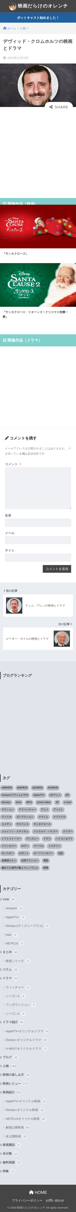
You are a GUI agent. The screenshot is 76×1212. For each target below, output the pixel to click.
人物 (9, 1066)
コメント (13, 464)
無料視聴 (12, 1162)
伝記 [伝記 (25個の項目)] (60, 853)
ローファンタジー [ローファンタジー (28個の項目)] (43, 853)
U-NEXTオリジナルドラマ (27, 1048)
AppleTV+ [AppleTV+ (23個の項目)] (39, 795)
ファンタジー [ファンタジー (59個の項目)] (9, 846)
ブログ (10, 1057)
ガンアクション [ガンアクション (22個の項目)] (24, 816)
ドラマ (10, 978)
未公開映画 (16, 1136)
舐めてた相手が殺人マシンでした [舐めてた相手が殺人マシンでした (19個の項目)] (20, 867)
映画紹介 (12, 1092)
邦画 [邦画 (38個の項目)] (45, 867)
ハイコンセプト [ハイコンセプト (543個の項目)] (64, 838)
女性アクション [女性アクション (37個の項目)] (29, 860)
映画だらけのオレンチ (38, 6)
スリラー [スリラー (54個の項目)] (68, 831)
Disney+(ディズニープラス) (27, 926)
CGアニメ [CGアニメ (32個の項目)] (55, 795)
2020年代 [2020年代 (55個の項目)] (53, 787)
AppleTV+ (15, 917)
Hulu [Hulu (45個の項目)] (18, 802)
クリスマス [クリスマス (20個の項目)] (59, 816)
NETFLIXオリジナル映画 (26, 1119)
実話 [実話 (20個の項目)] (45, 860)
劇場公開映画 (18, 1127)
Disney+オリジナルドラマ (26, 1040)
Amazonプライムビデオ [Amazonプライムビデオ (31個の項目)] (15, 795)
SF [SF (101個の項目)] (57, 802)
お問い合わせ (55, 1200)
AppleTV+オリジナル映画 (26, 1101)
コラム (10, 969)
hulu (12, 935)
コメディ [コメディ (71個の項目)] (6, 824)
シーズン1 (16, 996)
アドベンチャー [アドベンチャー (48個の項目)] (27, 809)
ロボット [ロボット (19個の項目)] (24, 853)
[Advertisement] (38, 152)
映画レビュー (15, 1083)
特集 (9, 1171)
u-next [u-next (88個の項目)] (67, 802)
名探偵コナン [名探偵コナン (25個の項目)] (9, 860)
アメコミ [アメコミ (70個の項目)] (58, 809)
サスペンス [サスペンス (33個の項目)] (22, 824)
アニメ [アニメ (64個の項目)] (44, 809)
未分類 (10, 1154)
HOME (38, 1192)
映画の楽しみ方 (16, 1074)
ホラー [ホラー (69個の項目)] (25, 846)
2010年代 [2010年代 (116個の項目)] (37, 787)
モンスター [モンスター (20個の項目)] (8, 853)
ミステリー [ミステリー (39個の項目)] (54, 846)
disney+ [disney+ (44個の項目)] (6, 802)
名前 (8, 515)
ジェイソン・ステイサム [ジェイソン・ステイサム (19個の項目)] (15, 831)
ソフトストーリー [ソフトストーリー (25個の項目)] (11, 838)
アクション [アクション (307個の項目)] (8, 809)
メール (10, 533)
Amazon (14, 908)
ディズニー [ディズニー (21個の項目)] (32, 838)
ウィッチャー (18, 987)
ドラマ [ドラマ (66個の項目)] (47, 838)
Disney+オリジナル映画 (25, 1110)
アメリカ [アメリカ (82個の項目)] (6, 816)
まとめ (10, 952)
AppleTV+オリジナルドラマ (28, 1031)
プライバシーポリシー (27, 1200)
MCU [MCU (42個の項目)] (29, 802)
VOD (9, 899)
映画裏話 (12, 1145)
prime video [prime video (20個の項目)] (43, 802)
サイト (10, 550)
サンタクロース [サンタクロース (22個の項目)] (42, 824)
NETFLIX (15, 943)
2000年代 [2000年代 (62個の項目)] (22, 787)
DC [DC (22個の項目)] (67, 795)
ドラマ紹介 (13, 1022)
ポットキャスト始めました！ (38, 17)
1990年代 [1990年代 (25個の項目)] (7, 787)
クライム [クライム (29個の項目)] (43, 816)
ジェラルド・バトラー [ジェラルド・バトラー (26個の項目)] (45, 831)
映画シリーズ (18, 961)
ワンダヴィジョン (21, 1004)
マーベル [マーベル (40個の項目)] (38, 846)
